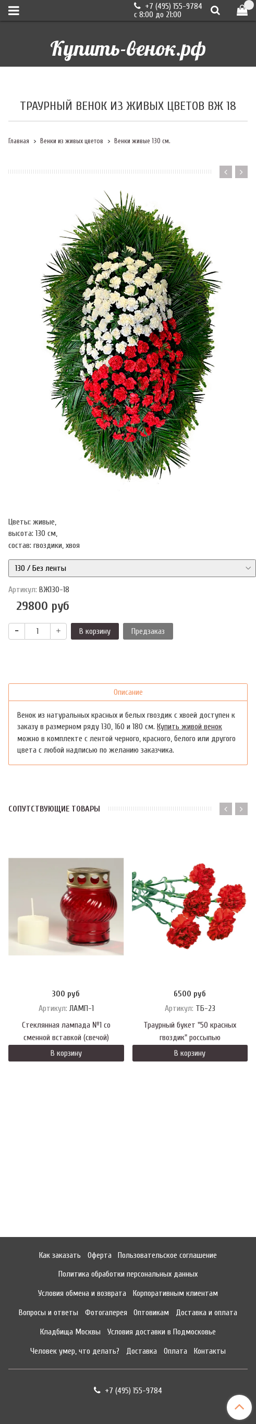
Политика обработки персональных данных (128, 1274)
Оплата (175, 1351)
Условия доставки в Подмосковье (161, 1331)
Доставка (141, 1351)
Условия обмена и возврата (82, 1293)
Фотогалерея (106, 1312)
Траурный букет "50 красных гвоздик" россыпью (189, 1031)
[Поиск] (215, 10)
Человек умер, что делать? (74, 1351)
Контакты (210, 1351)
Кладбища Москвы (70, 1331)
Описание (128, 692)
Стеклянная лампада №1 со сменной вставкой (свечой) (66, 1031)
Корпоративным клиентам (175, 1293)
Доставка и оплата (206, 1312)
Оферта (100, 1255)
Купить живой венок (189, 726)
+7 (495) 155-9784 (172, 6)
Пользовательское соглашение (167, 1255)
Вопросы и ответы (48, 1312)
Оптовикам (151, 1312)
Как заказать (60, 1255)
